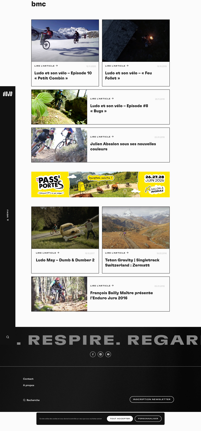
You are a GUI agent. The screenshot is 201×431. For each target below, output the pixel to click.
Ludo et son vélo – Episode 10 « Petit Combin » (63, 75)
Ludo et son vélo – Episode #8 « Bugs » (119, 108)
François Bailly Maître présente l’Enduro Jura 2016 (121, 295)
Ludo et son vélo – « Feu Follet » (128, 75)
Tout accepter (120, 418)
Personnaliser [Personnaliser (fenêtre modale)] (148, 418)
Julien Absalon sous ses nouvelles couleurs (123, 146)
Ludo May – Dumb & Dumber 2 (65, 260)
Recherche (31, 400)
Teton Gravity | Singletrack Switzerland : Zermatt (132, 262)
